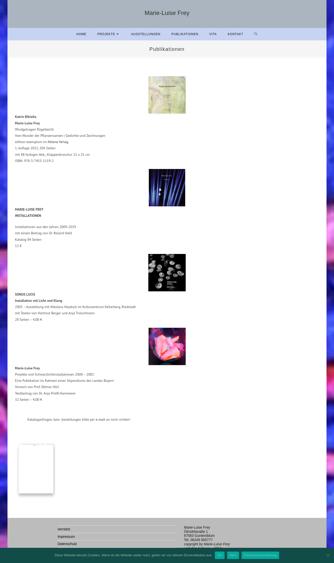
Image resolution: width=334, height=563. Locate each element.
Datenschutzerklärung (260, 555)
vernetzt (64, 529)
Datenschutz (67, 544)
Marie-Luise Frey (167, 12)
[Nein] (327, 555)
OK (219, 555)
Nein (233, 555)
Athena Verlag (58, 142)
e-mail (100, 419)
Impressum (66, 537)
